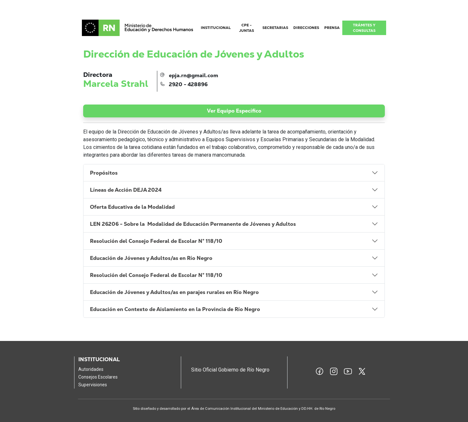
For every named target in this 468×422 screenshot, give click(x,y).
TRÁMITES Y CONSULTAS (364, 28)
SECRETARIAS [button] (275, 27)
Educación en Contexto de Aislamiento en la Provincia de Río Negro (175, 309)
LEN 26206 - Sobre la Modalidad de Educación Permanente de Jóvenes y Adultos (193, 224)
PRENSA (332, 27)
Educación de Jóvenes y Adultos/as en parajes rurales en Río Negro (174, 292)
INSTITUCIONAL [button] (216, 27)
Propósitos (104, 173)
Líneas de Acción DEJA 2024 (126, 190)
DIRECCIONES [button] (306, 27)
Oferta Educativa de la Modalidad (133, 207)
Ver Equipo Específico (234, 110)
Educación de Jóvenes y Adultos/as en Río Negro (151, 258)
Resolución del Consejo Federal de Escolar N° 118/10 (156, 241)
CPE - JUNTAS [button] (246, 28)
